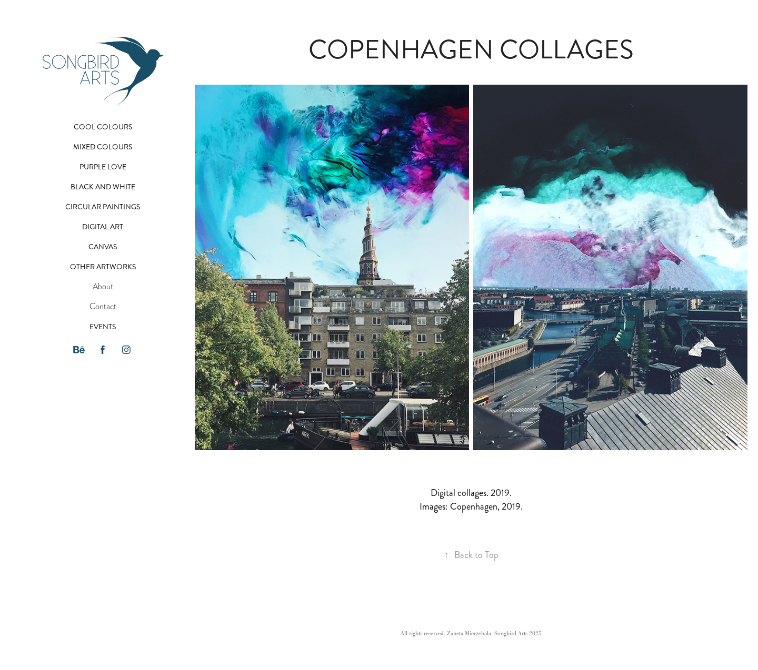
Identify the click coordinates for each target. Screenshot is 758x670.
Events (102, 327)
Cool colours (103, 127)
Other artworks (103, 267)
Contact (102, 306)
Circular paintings (102, 207)
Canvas (102, 247)
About (103, 286)
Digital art (102, 227)
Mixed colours (102, 147)
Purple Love (102, 167)
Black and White (103, 187)
